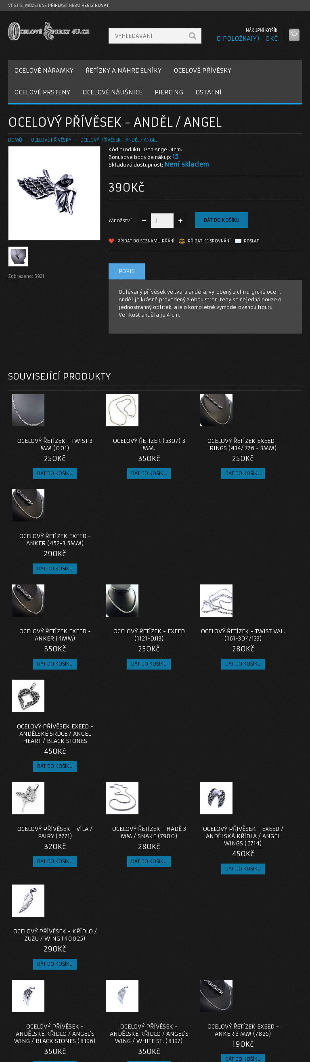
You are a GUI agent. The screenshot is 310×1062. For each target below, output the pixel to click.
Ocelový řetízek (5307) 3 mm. (118, 444)
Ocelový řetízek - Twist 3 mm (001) (45, 444)
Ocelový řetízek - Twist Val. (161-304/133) (191, 550)
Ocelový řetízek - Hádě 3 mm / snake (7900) (118, 660)
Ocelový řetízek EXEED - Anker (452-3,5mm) (265, 448)
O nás (22, 1000)
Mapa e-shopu (133, 1020)
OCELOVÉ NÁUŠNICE (112, 92)
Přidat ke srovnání (209, 241)
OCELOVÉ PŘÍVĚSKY (202, 70)
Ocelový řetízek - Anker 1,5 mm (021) (45, 876)
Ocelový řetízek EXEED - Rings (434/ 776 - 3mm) (191, 448)
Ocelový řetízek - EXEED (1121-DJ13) (118, 547)
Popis (127, 271)
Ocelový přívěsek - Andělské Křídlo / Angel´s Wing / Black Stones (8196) (44, 773)
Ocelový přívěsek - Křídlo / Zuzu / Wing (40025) (265, 660)
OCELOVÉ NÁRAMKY (43, 70)
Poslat (251, 241)
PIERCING (169, 92)
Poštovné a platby (38, 1010)
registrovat (95, 5)
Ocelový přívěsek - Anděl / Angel (118, 140)
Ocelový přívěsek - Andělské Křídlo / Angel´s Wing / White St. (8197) (118, 773)
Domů (15, 140)
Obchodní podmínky (40, 1020)
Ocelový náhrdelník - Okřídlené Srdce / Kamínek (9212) (265, 770)
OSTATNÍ (208, 92)
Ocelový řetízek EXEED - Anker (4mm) (45, 547)
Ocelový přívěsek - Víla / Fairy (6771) (44, 656)
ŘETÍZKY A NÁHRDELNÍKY (123, 70)
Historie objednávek (242, 1010)
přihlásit (58, 5)
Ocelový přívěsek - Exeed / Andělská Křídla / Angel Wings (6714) (192, 663)
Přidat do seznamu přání (145, 241)
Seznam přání (233, 1020)
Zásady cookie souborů (44, 1030)
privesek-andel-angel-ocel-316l (47, 942)
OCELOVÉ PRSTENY (42, 92)
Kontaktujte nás (135, 1000)
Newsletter (230, 1030)
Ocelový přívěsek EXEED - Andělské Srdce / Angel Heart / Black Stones (265, 554)
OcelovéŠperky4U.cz (39, 1054)
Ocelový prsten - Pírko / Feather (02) (118, 876)
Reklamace (129, 1010)
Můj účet (227, 1000)
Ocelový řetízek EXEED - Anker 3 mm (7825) (192, 770)
